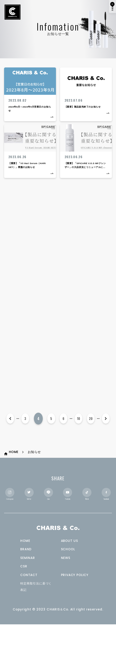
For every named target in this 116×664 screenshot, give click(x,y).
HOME (25, 580)
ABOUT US (70, 580)
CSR (24, 605)
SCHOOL (68, 588)
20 (90, 451)
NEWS (66, 597)
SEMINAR (28, 597)
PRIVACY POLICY (76, 614)
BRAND (26, 588)
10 (78, 451)
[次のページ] (105, 451)
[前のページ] (10, 451)
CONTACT (29, 614)
